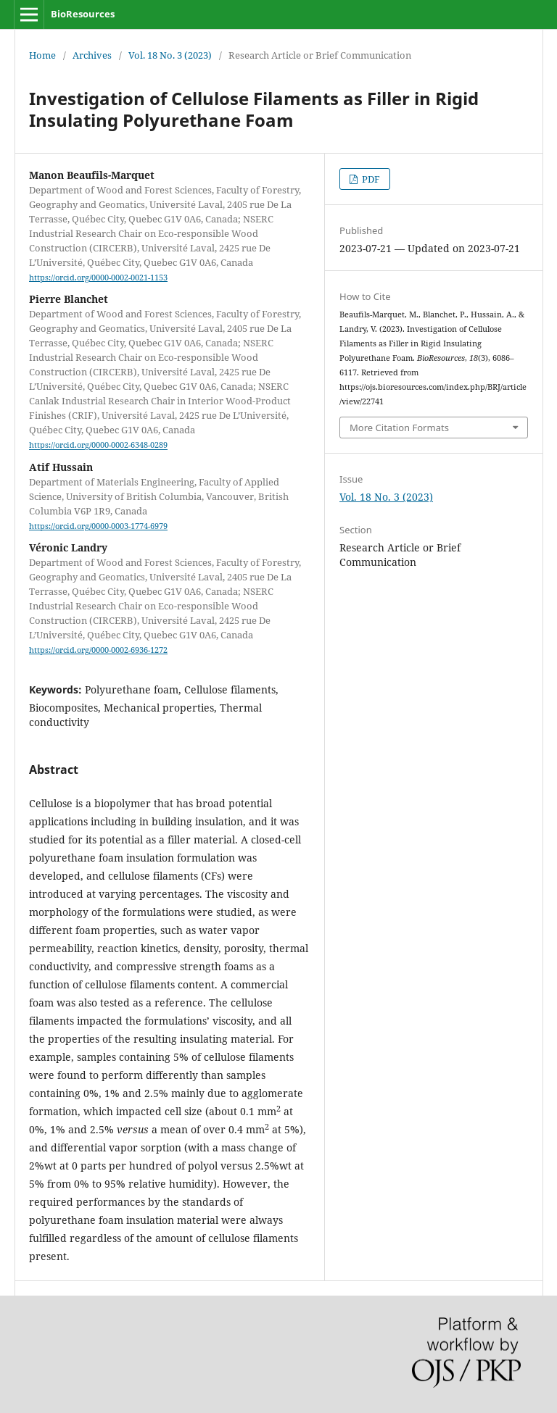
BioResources (83, 13)
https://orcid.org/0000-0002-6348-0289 (98, 446)
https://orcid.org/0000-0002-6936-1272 (98, 650)
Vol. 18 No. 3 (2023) (170, 55)
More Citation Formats (399, 427)
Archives (92, 55)
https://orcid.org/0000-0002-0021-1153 (98, 277)
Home (42, 55)
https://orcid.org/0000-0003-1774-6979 (98, 526)
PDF (370, 179)
